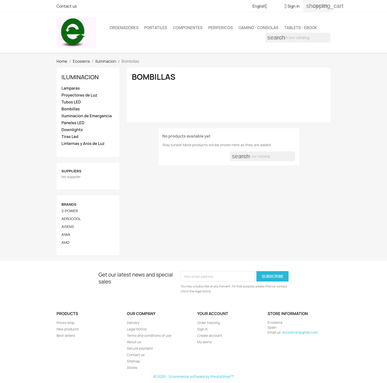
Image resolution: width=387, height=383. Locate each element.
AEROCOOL (71, 218)
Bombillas (70, 109)
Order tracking (208, 322)
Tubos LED (71, 102)
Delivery (133, 322)
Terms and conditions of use (149, 335)
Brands (69, 204)
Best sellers (66, 335)
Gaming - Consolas (259, 27)
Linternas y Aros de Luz (82, 143)
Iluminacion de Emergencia (86, 116)
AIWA (65, 234)
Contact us (67, 6)
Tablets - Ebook (300, 27)
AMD (65, 242)
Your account (212, 313)
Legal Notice (137, 329)
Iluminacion (80, 77)
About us (134, 342)
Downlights (72, 129)
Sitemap (133, 361)
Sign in (202, 329)
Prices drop (65, 322)
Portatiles (155, 27)
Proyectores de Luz (79, 95)
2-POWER (69, 210)
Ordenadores (124, 27)
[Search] (297, 37)
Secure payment (140, 348)
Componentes (187, 27)
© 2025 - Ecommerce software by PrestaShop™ (193, 376)
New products (68, 329)
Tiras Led (69, 136)
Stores (132, 367)
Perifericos (220, 27)
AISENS (67, 226)
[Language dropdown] (261, 7)
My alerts (204, 342)
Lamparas (70, 88)
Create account (209, 335)
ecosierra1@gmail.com (300, 332)
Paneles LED (72, 122)
